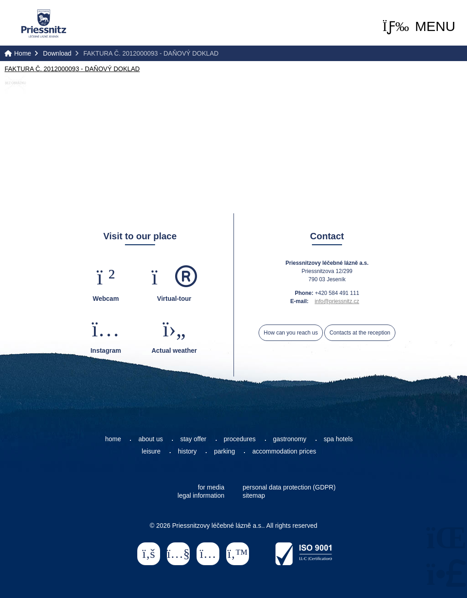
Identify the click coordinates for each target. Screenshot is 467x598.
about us (150, 439)
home (113, 439)
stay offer (193, 439)
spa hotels (338, 439)
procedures (240, 439)
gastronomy (289, 439)
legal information (200, 495)
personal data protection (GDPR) (289, 487)
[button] (419, 26)
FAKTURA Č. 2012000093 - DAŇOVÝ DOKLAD (72, 68)
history (187, 451)
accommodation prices (284, 451)
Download (57, 53)
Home (44, 23)
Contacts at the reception (359, 333)
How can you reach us (291, 333)
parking (224, 451)
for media (211, 487)
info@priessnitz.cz (337, 301)
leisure (151, 451)
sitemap (254, 495)
